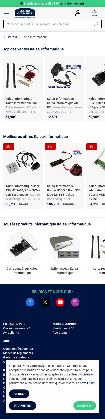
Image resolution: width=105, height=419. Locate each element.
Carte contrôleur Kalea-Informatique (23, 271)
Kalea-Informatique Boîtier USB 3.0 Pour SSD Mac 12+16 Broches (64, 190)
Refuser (19, 394)
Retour (12, 37)
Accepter (84, 405)
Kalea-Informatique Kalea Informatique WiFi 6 (21, 103)
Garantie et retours (16, 357)
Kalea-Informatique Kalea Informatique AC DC (62, 103)
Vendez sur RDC (63, 328)
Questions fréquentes (18, 348)
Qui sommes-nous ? (16, 328)
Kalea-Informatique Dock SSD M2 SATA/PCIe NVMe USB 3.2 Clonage (22, 190)
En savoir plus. (85, 383)
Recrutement (61, 332)
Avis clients (11, 332)
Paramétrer (22, 405)
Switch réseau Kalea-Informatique (64, 271)
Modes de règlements (18, 353)
